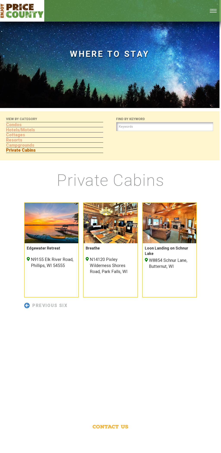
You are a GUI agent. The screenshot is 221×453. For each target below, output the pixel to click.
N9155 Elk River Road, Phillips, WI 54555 (52, 262)
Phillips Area (170, 436)
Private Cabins (21, 150)
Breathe (93, 248)
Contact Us (110, 426)
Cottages (15, 135)
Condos (14, 124)
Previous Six (46, 305)
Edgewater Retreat (43, 248)
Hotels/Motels (20, 130)
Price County (138, 436)
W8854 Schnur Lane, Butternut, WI (168, 263)
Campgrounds (20, 145)
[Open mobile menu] (213, 11)
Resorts (14, 140)
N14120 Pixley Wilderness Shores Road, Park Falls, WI (109, 265)
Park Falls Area (84, 441)
